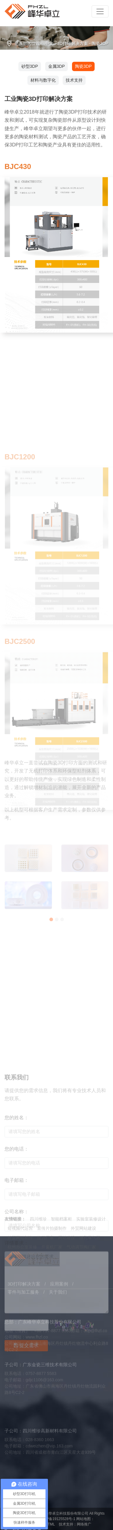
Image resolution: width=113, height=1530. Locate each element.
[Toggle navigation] (100, 11)
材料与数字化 (43, 80)
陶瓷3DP (100, 43)
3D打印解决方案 (72, 43)
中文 (49, 43)
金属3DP (56, 66)
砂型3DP (29, 66)
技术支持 (74, 80)
